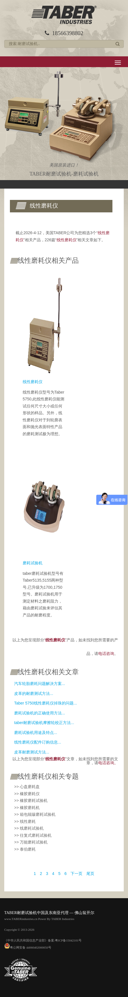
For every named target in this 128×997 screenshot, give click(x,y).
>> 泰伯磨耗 (25, 849)
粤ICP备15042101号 (68, 940)
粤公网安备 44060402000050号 (27, 947)
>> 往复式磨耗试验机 (33, 835)
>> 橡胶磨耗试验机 (31, 800)
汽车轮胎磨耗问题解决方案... (39, 683)
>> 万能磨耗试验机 (31, 842)
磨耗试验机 (32, 563)
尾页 (90, 873)
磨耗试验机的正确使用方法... (39, 713)
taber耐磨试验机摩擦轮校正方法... (44, 722)
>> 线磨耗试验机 (29, 828)
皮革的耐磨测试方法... (33, 693)
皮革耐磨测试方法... (31, 752)
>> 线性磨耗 (25, 821)
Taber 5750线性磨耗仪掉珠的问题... (45, 703)
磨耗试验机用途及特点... (35, 732)
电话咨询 (106, 653)
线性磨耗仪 (32, 381)
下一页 (76, 873)
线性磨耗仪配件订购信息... (37, 742)
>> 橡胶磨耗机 (27, 807)
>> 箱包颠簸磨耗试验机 (35, 814)
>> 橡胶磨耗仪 (27, 793)
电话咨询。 (108, 763)
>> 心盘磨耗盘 (27, 786)
